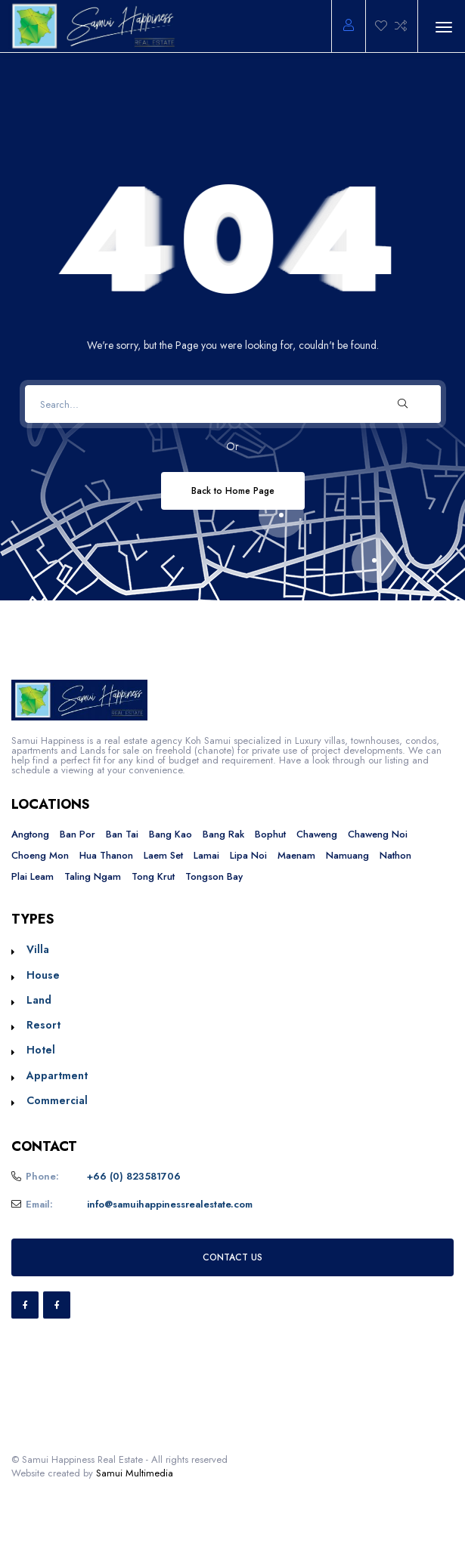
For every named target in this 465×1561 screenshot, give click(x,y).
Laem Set (163, 855)
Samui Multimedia (134, 1473)
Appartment (57, 1075)
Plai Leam (32, 876)
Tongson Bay (214, 876)
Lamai (206, 855)
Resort (43, 1024)
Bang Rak (223, 834)
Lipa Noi (248, 855)
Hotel (40, 1049)
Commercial (57, 1100)
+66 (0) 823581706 (134, 1176)
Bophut (270, 834)
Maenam (296, 855)
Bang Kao (170, 834)
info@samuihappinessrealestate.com (170, 1204)
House (43, 975)
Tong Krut (153, 876)
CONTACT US (232, 1257)
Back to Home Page (232, 490)
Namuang (347, 855)
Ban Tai (122, 834)
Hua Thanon (106, 855)
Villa (37, 949)
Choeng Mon (40, 855)
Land (38, 999)
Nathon (395, 855)
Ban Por (77, 834)
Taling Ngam (92, 876)
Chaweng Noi (378, 834)
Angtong (30, 834)
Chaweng (316, 834)
